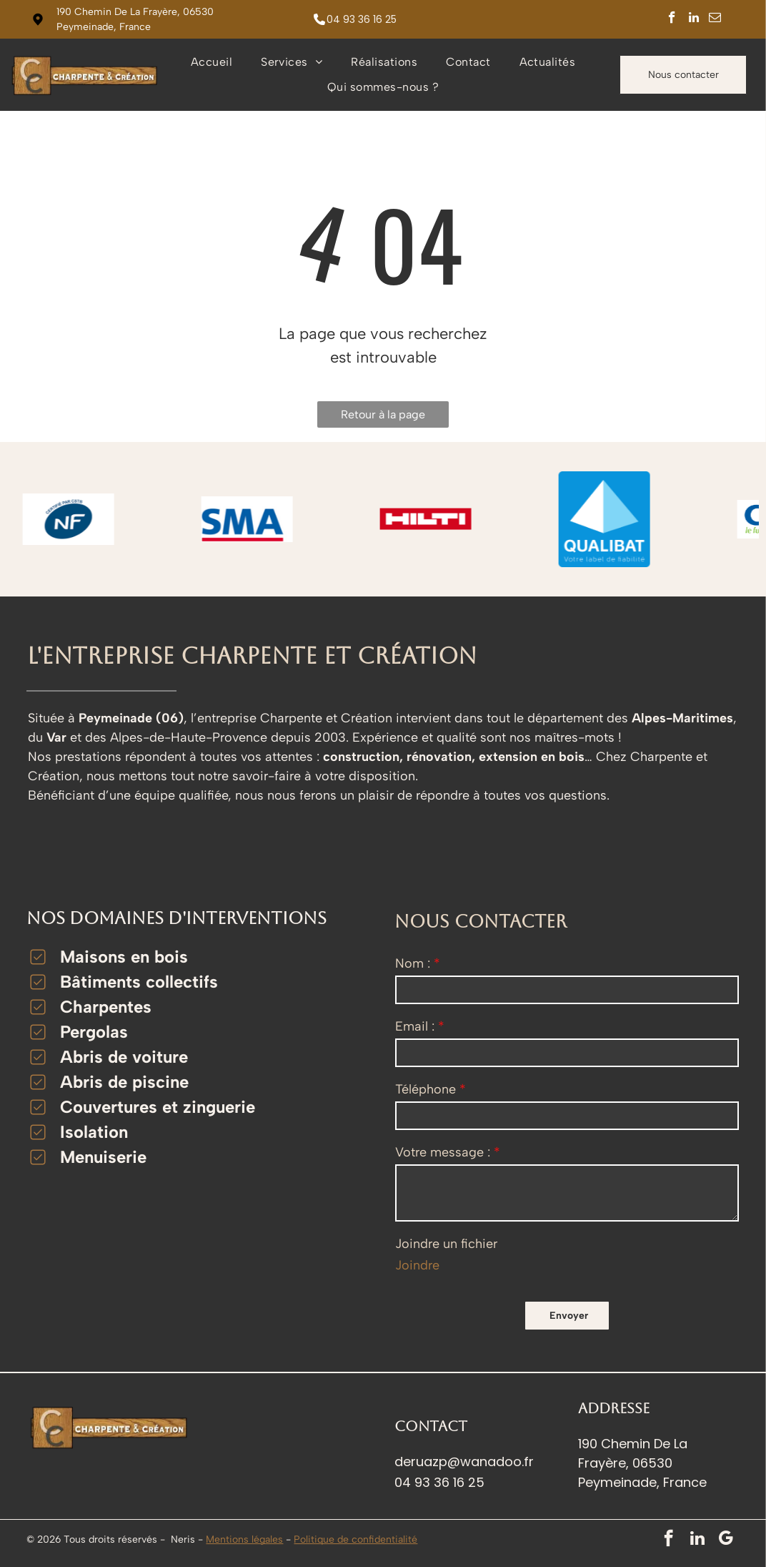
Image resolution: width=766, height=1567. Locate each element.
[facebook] (672, 19)
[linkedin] (693, 19)
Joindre (417, 1265)
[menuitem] (211, 62)
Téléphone (425, 1089)
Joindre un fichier (446, 1244)
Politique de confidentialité (355, 1539)
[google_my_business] (725, 1540)
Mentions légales (244, 1539)
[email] (715, 19)
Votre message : (442, 1152)
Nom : (412, 963)
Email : (414, 1026)
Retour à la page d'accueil (383, 418)
